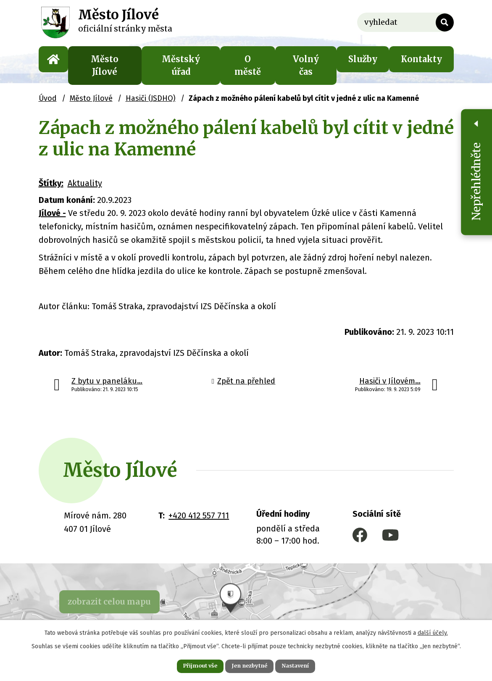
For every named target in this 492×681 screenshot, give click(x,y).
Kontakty (421, 59)
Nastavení (305, 665)
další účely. (433, 630)
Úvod (53, 59)
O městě (247, 65)
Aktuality (85, 183)
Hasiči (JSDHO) (151, 98)
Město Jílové (104, 65)
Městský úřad (181, 65)
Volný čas (306, 65)
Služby (362, 59)
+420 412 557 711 (198, 515)
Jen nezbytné (249, 665)
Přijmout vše (191, 665)
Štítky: (51, 183)
